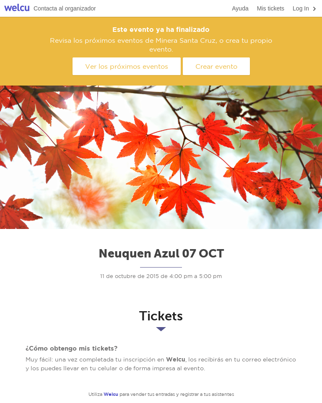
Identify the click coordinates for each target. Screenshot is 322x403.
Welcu (16, 8)
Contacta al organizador (65, 8)
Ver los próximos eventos (126, 66)
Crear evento (216, 66)
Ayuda (240, 8)
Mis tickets (270, 8)
